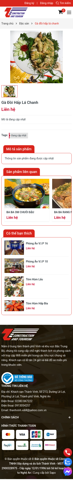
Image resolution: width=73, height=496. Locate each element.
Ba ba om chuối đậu (20, 212)
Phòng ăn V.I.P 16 (37, 243)
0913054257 (22, 405)
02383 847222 (24, 401)
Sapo (52, 472)
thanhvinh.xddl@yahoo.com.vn (28, 410)
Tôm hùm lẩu (34, 279)
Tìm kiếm (63, 3)
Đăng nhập (46, 3)
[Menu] (69, 12)
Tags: (4, 135)
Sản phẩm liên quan (21, 172)
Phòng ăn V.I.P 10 (37, 261)
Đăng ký (29, 3)
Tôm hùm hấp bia (37, 303)
